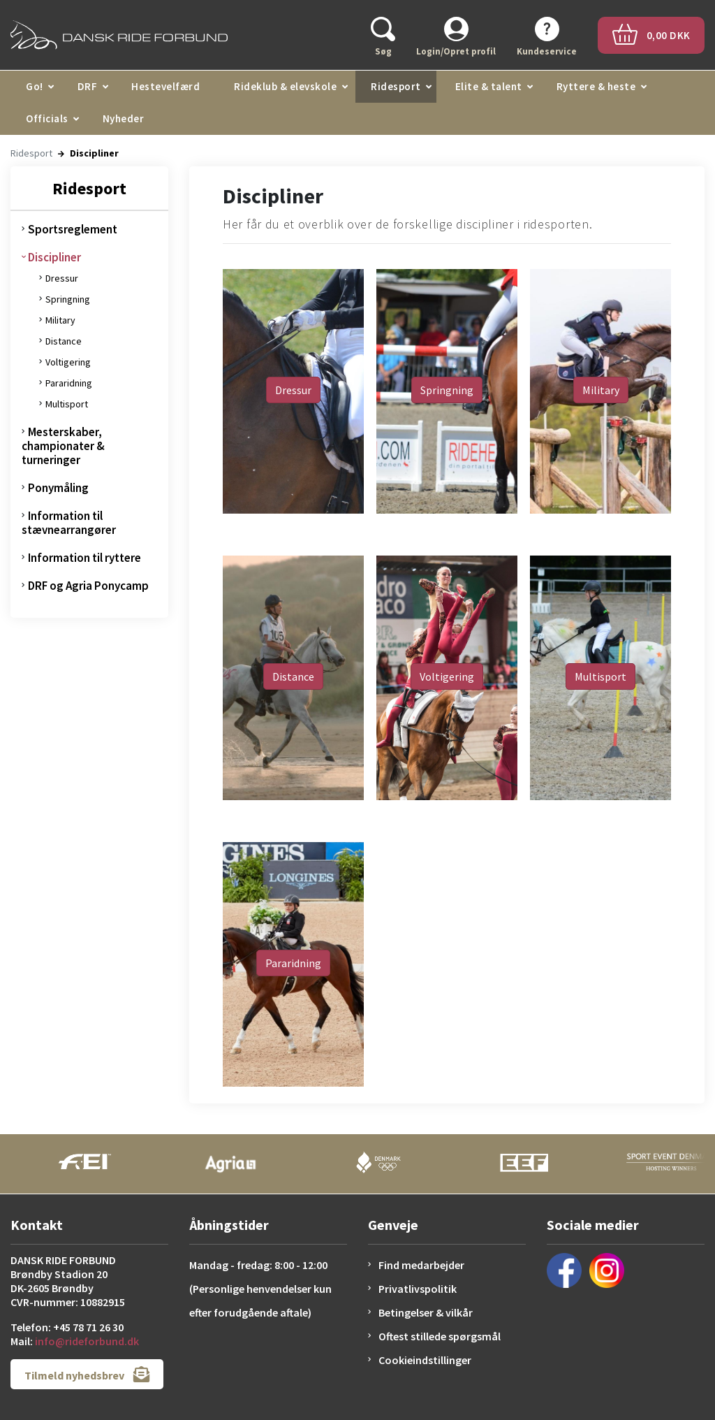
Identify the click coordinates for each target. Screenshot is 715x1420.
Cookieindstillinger (424, 1360)
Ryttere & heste (596, 86)
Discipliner (54, 257)
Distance (63, 341)
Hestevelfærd (165, 86)
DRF (88, 86)
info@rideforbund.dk (87, 1341)
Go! (34, 86)
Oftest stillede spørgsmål (439, 1336)
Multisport (66, 404)
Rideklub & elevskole (285, 86)
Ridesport (396, 86)
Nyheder (124, 118)
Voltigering (68, 362)
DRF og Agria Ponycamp (88, 585)
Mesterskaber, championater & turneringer (63, 446)
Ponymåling (58, 487)
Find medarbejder (421, 1265)
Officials (47, 118)
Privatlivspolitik (417, 1289)
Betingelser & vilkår (425, 1312)
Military (60, 320)
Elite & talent (488, 86)
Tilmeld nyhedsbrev (86, 1374)
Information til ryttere (84, 557)
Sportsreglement (72, 229)
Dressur (61, 278)
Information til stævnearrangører (69, 522)
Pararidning (68, 383)
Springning (67, 299)
